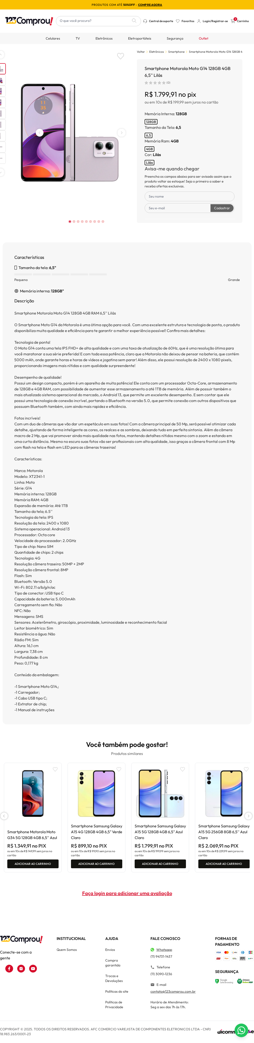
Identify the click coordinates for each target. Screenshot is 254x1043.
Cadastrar (222, 208)
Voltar (141, 51)
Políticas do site (116, 993)
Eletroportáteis (139, 38)
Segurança (175, 38)
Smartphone (176, 51)
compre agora (150, 5)
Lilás (149, 162)
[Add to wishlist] (120, 56)
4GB (149, 149)
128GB (151, 122)
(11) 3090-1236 (161, 976)
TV (78, 38)
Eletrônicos (104, 38)
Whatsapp (164, 951)
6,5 (148, 135)
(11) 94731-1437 (161, 958)
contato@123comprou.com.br (173, 993)
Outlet (203, 38)
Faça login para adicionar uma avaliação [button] (127, 895)
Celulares (53, 38)
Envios (110, 951)
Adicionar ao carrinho (32, 865)
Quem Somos (67, 951)
